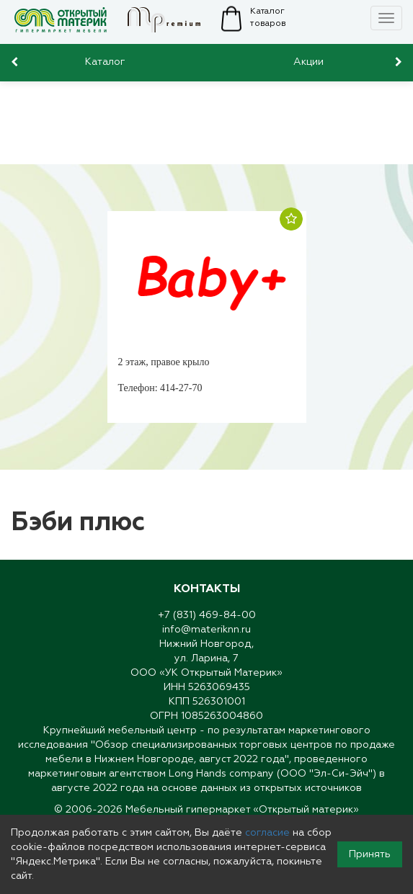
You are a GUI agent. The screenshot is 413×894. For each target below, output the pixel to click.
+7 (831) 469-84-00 (207, 615)
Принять (370, 854)
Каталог (105, 62)
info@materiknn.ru (206, 630)
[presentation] (16, 62)
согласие (267, 833)
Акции (308, 62)
